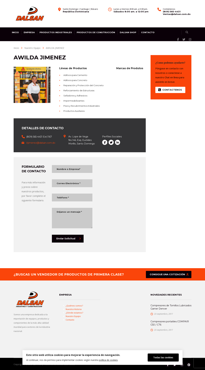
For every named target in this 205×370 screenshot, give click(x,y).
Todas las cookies (163, 357)
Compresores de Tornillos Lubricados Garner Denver (171, 307)
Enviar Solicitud (68, 238)
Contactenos (170, 89)
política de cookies (108, 360)
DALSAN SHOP (128, 32)
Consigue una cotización (169, 274)
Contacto (148, 32)
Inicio (15, 32)
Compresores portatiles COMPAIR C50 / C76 (170, 323)
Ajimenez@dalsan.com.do (40, 142)
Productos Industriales (56, 32)
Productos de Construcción (96, 32)
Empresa (29, 32)
